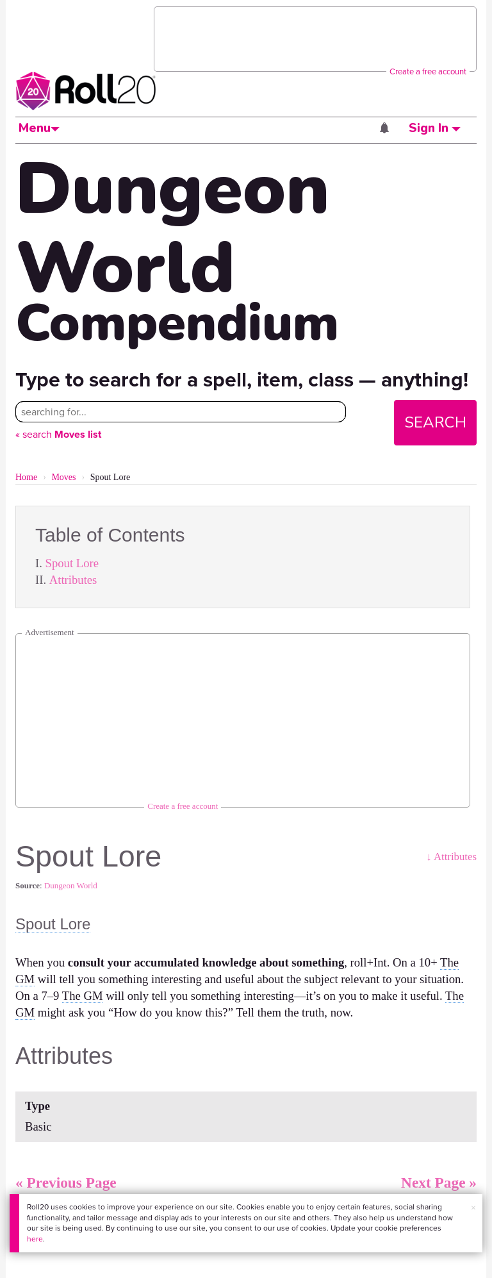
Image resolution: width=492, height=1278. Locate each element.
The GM (82, 995)
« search (58, 434)
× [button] (473, 1207)
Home (26, 477)
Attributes (73, 579)
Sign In (435, 128)
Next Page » (439, 1182)
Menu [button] (39, 128)
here (35, 1239)
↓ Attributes (451, 857)
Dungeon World (70, 885)
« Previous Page (66, 1182)
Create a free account (428, 71)
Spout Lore (72, 563)
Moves (63, 477)
